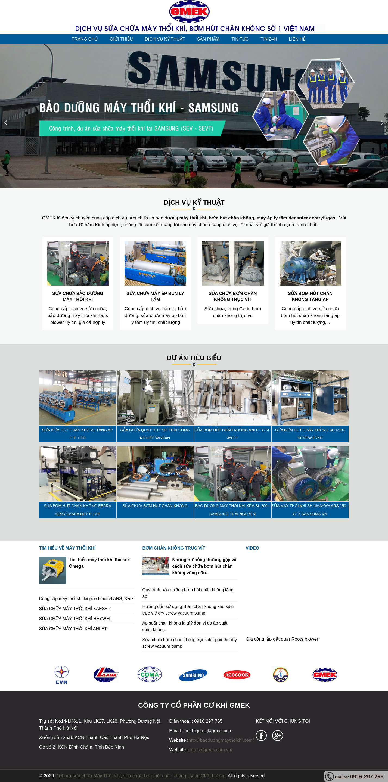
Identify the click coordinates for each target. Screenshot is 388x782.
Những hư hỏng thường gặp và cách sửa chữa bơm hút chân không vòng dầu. (204, 566)
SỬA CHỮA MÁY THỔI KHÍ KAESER (75, 608)
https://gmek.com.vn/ (210, 749)
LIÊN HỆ (297, 39)
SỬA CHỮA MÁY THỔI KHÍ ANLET (73, 628)
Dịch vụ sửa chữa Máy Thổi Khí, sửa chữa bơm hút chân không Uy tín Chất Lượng (140, 775)
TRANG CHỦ (85, 39)
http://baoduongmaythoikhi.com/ (221, 740)
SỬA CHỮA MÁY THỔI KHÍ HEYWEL (75, 618)
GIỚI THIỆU (121, 39)
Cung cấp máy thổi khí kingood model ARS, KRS (86, 598)
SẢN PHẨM (208, 39)
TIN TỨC (240, 39)
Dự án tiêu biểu (194, 358)
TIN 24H (269, 39)
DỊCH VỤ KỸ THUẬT (165, 39)
